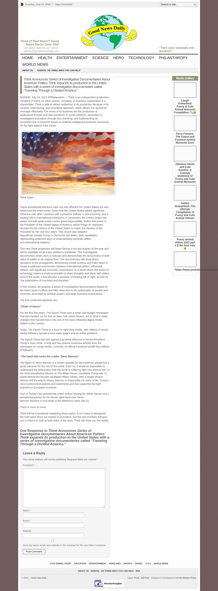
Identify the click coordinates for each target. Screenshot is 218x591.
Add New (145, 578)
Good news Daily (38, 578)
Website (27, 531)
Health (45, 58)
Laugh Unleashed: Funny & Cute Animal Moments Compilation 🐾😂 (185, 106)
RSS (138, 571)
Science (100, 58)
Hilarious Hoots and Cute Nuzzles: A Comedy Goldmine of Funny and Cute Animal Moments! (185, 173)
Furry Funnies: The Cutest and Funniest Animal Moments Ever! (185, 138)
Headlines (115, 563)
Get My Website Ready (185, 578)
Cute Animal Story (60, 563)
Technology (141, 58)
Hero (118, 58)
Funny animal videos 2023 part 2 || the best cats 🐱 (185, 244)
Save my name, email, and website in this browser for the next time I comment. (64, 545)
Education (80, 563)
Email (26, 520)
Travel (139, 563)
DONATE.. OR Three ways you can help (58, 70)
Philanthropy (173, 58)
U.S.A (148, 563)
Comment (29, 465)
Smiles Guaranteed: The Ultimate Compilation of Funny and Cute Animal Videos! (185, 211)
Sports (128, 563)
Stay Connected (63, 4)
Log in (130, 578)
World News (35, 64)
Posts (136, 578)
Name (27, 510)
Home (27, 58)
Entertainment (72, 58)
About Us (27, 70)
